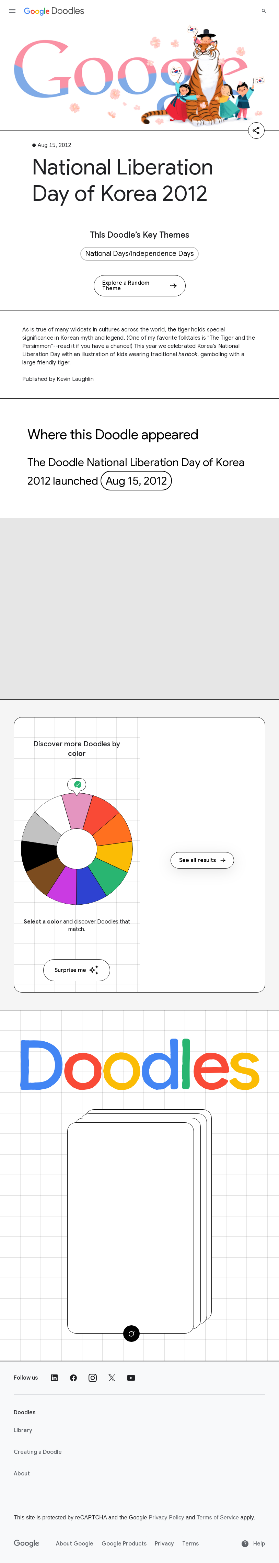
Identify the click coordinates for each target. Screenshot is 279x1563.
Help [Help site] (253, 1544)
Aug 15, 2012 (136, 481)
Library (23, 1430)
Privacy (164, 1543)
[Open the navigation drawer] (12, 11)
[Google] (26, 1544)
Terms (190, 1543)
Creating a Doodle (38, 1452)
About (22, 1473)
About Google (74, 1543)
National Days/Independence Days (139, 253)
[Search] (264, 11)
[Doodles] (140, 1064)
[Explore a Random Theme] (140, 285)
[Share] (256, 130)
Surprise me (77, 970)
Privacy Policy (166, 1517)
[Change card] (131, 1333)
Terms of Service (218, 1517)
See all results (202, 860)
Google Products (124, 1543)
